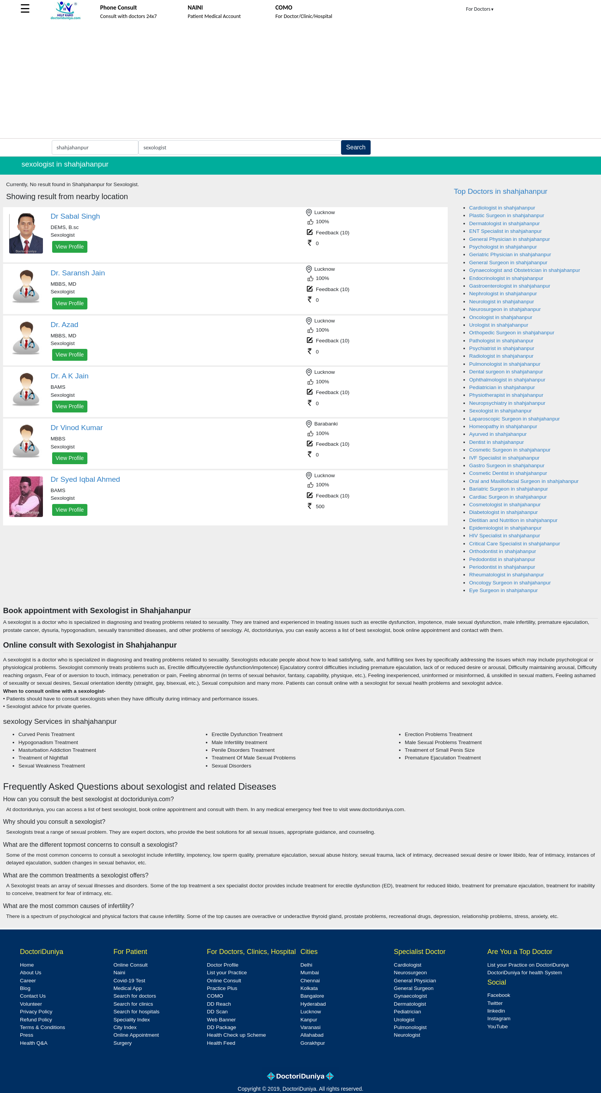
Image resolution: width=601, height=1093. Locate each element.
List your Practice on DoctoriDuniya (527, 965)
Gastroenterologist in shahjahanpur (509, 286)
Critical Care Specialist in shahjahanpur (514, 543)
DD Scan (217, 1011)
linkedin (496, 1011)
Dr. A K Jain (70, 376)
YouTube (497, 1026)
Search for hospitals (136, 1011)
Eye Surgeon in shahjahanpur (503, 590)
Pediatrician (407, 1011)
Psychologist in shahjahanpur (503, 247)
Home (27, 965)
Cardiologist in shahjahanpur (502, 208)
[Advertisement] (300, 80)
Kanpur (308, 1020)
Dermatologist (410, 1004)
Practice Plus (222, 988)
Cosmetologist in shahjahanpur (505, 504)
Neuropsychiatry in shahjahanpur (507, 403)
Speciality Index (131, 1020)
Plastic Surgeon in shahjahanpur (506, 215)
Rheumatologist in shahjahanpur (506, 575)
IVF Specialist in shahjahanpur (504, 458)
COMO (215, 996)
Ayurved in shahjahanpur (498, 434)
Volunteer (31, 1004)
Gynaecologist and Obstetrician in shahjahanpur (524, 270)
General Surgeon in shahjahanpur (508, 262)
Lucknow (310, 1011)
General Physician (415, 980)
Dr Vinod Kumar (77, 428)
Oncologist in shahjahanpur (500, 317)
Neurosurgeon (410, 972)
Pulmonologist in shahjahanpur (504, 364)
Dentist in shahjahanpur (496, 442)
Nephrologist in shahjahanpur (503, 293)
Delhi (306, 965)
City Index (124, 1027)
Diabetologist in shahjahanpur (503, 512)
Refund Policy (36, 1020)
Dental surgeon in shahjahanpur (506, 372)
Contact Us (33, 996)
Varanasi (310, 1027)
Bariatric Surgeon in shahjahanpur (508, 489)
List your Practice (227, 972)
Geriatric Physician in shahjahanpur (510, 254)
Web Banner (221, 1020)
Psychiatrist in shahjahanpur (501, 348)
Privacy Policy (36, 1011)
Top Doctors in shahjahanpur (500, 191)
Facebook (498, 995)
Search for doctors (134, 996)
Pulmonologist (410, 1027)
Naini (119, 972)
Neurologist (407, 1035)
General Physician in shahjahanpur (509, 239)
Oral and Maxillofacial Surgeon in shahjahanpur (524, 481)
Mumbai (309, 972)
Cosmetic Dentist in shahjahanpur (508, 473)
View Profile (70, 247)
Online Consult (130, 965)
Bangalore (312, 996)
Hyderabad (313, 1004)
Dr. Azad (65, 325)
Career (28, 980)
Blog (25, 988)
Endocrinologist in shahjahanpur (506, 278)
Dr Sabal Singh (75, 216)
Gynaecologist (410, 996)
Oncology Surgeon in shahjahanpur (510, 583)
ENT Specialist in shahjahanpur (505, 231)
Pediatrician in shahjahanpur (502, 387)
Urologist (404, 1020)
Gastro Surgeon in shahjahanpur (507, 465)
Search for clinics (133, 1004)
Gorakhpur (312, 1043)
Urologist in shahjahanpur (498, 325)
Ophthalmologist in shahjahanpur (507, 380)
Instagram (498, 1018)
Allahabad (311, 1035)
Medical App (127, 988)
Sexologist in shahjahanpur (500, 411)
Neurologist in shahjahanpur (501, 301)
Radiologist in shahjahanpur (501, 356)
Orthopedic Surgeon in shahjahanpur (511, 332)
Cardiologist (408, 965)
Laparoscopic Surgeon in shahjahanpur (514, 419)
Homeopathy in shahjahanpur (503, 426)
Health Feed (221, 1043)
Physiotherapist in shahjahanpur (506, 395)
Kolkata (309, 988)
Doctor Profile (222, 965)
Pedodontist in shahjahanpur (502, 559)
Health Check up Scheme (236, 1035)
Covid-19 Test (129, 980)
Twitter (494, 1003)
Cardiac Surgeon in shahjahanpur (508, 497)
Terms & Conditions (42, 1027)
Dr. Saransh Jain (78, 273)
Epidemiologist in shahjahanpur (505, 528)
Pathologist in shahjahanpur (501, 341)
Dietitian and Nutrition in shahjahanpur (513, 520)
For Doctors (480, 9)
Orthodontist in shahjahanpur (502, 551)
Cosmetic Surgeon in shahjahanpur (509, 450)
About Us (30, 972)
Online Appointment (136, 1035)
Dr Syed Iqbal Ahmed (85, 479)
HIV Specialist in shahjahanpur (504, 535)
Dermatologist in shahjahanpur (504, 223)
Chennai (310, 980)
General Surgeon (414, 988)
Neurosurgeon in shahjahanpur (505, 309)
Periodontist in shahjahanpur (502, 567)
